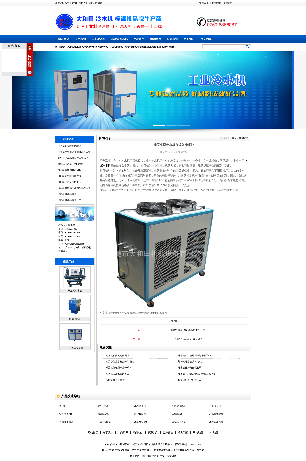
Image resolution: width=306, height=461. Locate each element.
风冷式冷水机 (179, 421)
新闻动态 (155, 39)
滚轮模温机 (140, 414)
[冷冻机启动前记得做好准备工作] (188, 330)
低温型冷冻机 (179, 406)
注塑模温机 (103, 414)
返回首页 (204, 3)
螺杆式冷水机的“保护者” (70, 164)
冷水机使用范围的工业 (69, 182)
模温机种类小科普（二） (71, 200)
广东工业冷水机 (75, 347)
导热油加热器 (66, 421)
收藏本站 (227, 3)
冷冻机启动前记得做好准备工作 (74, 151)
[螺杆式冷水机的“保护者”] (188, 339)
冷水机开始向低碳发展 (69, 176)
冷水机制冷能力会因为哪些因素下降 (196, 373)
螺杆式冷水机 (66, 414)
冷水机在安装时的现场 (69, 145)
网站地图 (216, 3)
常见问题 (206, 39)
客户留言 (189, 39)
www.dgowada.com (74, 243)
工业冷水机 (98, 39)
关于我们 (80, 39)
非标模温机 (177, 414)
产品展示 (138, 39)
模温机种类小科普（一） (71, 194)
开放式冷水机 (75, 290)
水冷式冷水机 (119, 39)
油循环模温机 (104, 421)
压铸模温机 (75, 319)
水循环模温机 (141, 421)
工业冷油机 (215, 406)
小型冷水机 (140, 406)
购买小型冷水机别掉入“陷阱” (73, 157)
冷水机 (62, 406)
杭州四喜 (146, 456)
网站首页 (63, 39)
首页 (234, 138)
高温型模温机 (216, 414)
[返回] (174, 321)
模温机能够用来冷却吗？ (71, 170)
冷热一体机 (103, 406)
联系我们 (172, 39)
